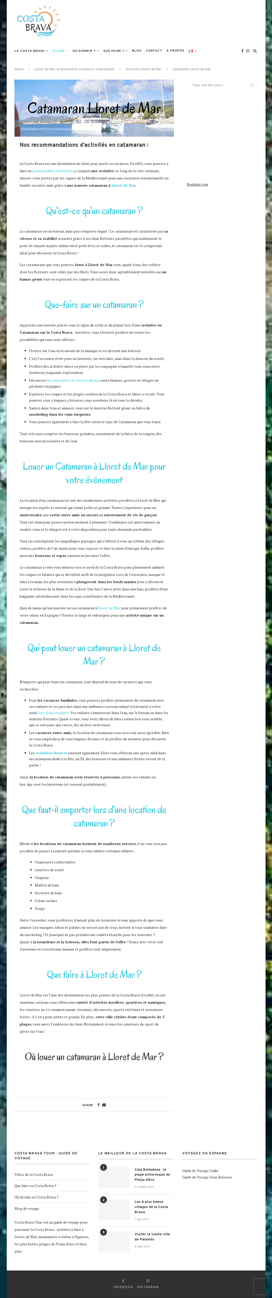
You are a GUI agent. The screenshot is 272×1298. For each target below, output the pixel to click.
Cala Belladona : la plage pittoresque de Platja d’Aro (152, 1175)
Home (19, 69)
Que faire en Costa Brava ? (35, 1185)
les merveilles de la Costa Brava (72, 380)
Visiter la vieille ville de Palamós (152, 1237)
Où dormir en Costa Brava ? (36, 1197)
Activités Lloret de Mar (143, 69)
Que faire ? (113, 51)
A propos (175, 51)
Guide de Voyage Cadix (200, 1170)
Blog (137, 51)
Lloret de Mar (124, 185)
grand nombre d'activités (52, 170)
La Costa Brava (29, 51)
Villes (59, 51)
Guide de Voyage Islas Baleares (207, 1177)
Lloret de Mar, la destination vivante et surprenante (74, 69)
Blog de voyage (26, 1208)
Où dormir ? (83, 51)
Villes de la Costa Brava (33, 1174)
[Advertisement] (163, 21)
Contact (154, 51)
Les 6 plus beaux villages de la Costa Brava (151, 1207)
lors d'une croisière (53, 712)
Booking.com (197, 184)
